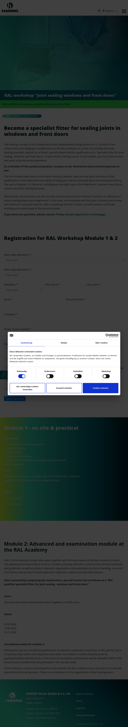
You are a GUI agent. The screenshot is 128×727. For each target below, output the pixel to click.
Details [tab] (64, 343)
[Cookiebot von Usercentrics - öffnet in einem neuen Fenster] (107, 335)
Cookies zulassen (100, 388)
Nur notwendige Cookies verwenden (27, 388)
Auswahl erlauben (64, 388)
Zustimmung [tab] (26, 343)
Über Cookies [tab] (101, 343)
